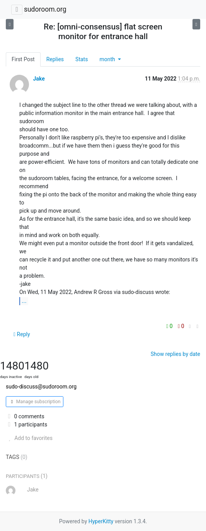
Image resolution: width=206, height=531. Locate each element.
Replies (55, 59)
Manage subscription (34, 401)
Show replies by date (175, 354)
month (107, 59)
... (24, 300)
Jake (38, 79)
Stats (81, 59)
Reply (22, 334)
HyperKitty (101, 521)
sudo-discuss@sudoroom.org (41, 386)
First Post (23, 59)
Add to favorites (29, 438)
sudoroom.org (45, 9)
